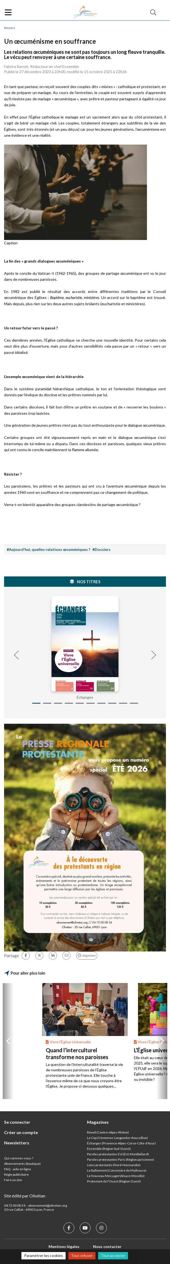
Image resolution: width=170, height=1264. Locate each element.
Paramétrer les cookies (43, 1255)
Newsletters (16, 1142)
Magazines (98, 1122)
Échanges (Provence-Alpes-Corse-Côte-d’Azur (121, 1143)
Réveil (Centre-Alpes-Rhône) (108, 1132)
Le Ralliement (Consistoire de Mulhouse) (116, 1170)
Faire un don (13, 1180)
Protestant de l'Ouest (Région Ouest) (114, 1181)
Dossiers (9, 27)
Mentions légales (64, 1246)
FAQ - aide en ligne (17, 1169)
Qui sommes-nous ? (18, 1158)
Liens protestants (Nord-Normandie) (113, 1165)
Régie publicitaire (16, 1174)
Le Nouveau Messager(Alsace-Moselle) (116, 1176)
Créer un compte (21, 1132)
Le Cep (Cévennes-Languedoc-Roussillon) (117, 1138)
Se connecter (17, 1122)
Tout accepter (113, 1255)
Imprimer (89, 955)
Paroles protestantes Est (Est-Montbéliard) (118, 1154)
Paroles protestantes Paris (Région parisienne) (120, 1159)
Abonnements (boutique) (22, 1164)
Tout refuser (82, 1255)
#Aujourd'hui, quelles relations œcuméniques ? (48, 549)
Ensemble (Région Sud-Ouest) (109, 1149)
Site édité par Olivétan (24, 1195)
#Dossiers (101, 549)
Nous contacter (107, 1246)
